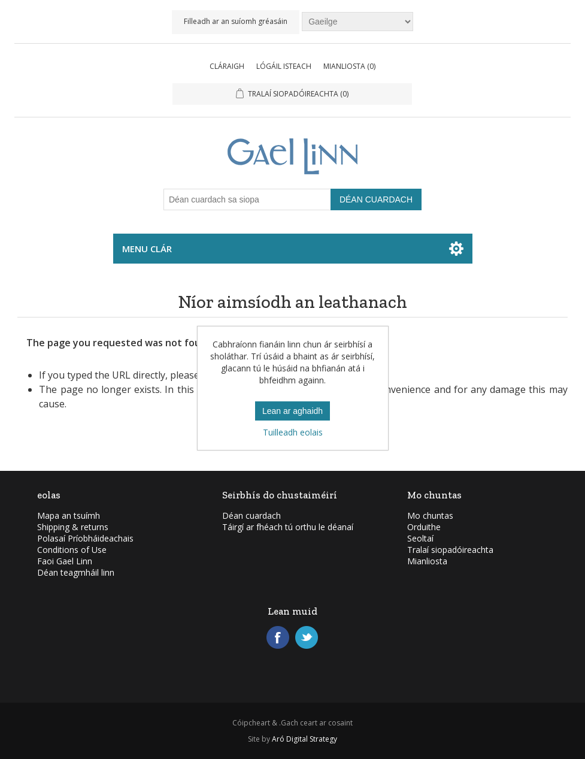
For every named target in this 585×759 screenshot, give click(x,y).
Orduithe (424, 527)
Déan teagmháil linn (75, 572)
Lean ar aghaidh (292, 411)
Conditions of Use (72, 549)
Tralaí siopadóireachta (450, 549)
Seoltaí (420, 538)
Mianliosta (427, 561)
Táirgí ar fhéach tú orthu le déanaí (287, 527)
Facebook (277, 637)
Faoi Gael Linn (64, 561)
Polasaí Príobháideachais (85, 538)
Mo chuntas (430, 515)
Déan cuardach (251, 515)
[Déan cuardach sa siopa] (247, 199)
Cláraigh (227, 66)
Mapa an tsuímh (68, 515)
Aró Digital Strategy (304, 739)
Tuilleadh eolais (293, 432)
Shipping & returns (72, 527)
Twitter (306, 637)
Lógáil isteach (283, 66)
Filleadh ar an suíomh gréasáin (235, 21)
